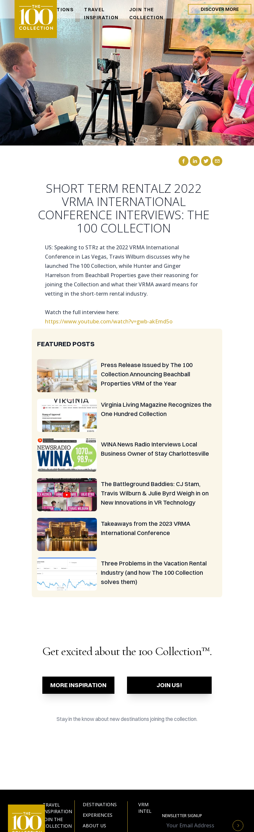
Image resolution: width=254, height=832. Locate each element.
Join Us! (169, 685)
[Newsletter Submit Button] (238, 825)
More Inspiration (78, 685)
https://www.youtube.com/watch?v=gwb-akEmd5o (109, 321)
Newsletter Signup (182, 815)
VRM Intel (144, 807)
